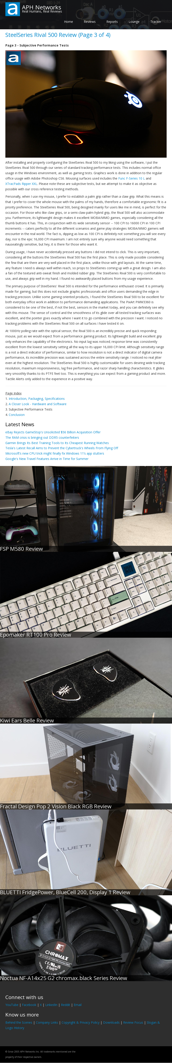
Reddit (65, 1005)
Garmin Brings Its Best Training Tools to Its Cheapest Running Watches (57, 443)
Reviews (90, 21)
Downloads (111, 1022)
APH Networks (41, 7)
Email (78, 1005)
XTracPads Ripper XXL (21, 184)
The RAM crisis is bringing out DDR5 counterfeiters (42, 437)
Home (68, 21)
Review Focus (133, 1022)
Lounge (134, 21)
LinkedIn (51, 1005)
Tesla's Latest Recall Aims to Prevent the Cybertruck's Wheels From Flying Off (61, 448)
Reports (112, 21)
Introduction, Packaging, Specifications (37, 398)
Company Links (47, 1022)
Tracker (155, 21)
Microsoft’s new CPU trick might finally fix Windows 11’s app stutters (54, 453)
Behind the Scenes (18, 1022)
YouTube (11, 1005)
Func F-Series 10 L (131, 178)
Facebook (29, 1005)
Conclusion (17, 415)
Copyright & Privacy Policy (80, 1022)
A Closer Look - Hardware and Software (38, 404)
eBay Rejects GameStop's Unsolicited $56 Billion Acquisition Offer (53, 432)
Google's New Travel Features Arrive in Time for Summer (46, 459)
